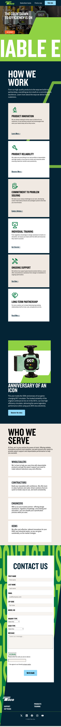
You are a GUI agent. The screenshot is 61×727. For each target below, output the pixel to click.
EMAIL (10, 593)
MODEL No (11, 610)
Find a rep (38, 3)
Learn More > (16, 133)
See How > (15, 281)
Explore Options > (17, 211)
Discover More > (17, 171)
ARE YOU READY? (10, 32)
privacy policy (27, 664)
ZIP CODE (11, 601)
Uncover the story (16, 412)
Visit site (50, 3)
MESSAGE (11, 633)
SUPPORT (7, 706)
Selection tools (25, 3)
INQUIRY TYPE (12, 618)
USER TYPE (11, 626)
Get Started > (16, 247)
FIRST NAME (12, 576)
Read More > (16, 315)
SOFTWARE (7, 709)
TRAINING (37, 706)
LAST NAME (12, 584)
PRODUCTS (37, 704)
